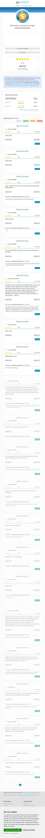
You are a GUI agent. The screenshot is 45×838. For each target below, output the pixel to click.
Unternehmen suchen (27, 5)
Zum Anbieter (22, 52)
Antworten (37, 143)
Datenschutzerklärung (14, 833)
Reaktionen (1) (8, 191)
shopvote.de (8, 102)
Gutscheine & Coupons (8, 803)
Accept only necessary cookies (12, 830)
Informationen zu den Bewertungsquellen (29, 109)
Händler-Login (27, 803)
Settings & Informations (29, 830)
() (37, 139)
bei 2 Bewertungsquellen (22, 69)
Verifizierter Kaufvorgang (22, 126)
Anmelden (5, 805)
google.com (8, 106)
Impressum (6, 833)
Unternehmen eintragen (29, 805)
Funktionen (17, 5)
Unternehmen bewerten (22, 48)
